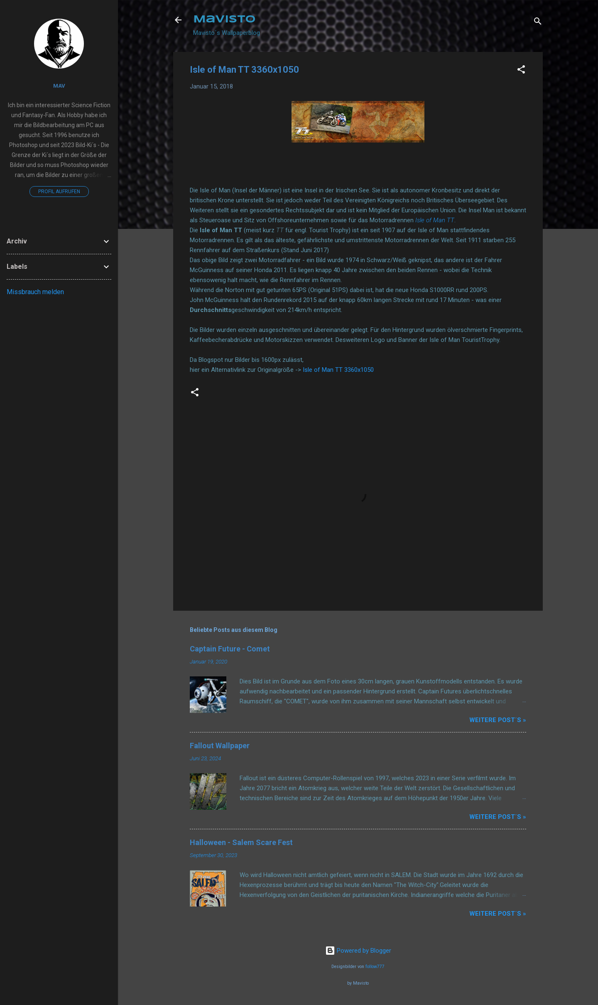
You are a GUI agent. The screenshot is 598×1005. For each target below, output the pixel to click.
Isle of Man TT (434, 220)
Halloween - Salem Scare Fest (241, 842)
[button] (521, 70)
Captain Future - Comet (230, 648)
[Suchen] (538, 22)
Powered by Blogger (358, 950)
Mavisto (224, 20)
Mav (59, 85)
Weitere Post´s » (497, 720)
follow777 (375, 966)
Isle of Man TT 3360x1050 (338, 369)
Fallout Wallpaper (220, 745)
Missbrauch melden (35, 292)
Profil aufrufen (59, 191)
